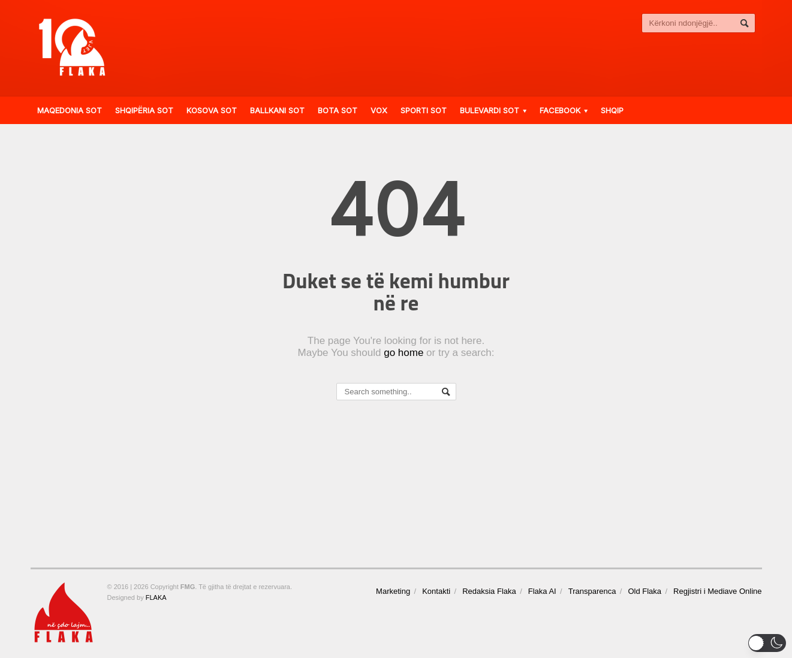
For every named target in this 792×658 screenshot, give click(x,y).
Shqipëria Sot (144, 110)
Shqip (612, 110)
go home (403, 352)
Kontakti (436, 591)
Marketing (393, 591)
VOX (379, 110)
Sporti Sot (423, 110)
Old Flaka (644, 591)
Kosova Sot (211, 110)
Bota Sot (337, 110)
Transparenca (592, 591)
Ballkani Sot (277, 110)
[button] (767, 643)
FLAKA (156, 597)
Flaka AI (542, 591)
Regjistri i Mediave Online (717, 591)
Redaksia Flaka (489, 591)
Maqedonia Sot (69, 110)
